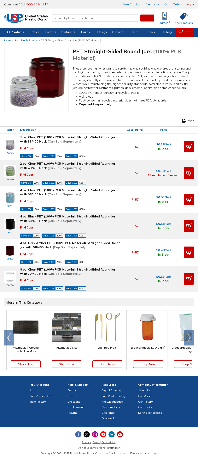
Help (70, 396)
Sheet (135, 32)
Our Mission (145, 396)
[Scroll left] (9, 337)
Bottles (34, 32)
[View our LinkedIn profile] (111, 434)
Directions (73, 401)
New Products (111, 407)
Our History (145, 401)
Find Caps (27, 148)
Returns (72, 412)
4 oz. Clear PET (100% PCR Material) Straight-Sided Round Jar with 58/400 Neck (67, 192)
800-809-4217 (37, 4)
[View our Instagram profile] (95, 434)
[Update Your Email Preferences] (120, 434)
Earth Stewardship (150, 412)
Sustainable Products (27, 40)
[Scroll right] (189, 337)
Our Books (145, 407)
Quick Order (172, 4)
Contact (72, 390)
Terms (96, 442)
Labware (118, 32)
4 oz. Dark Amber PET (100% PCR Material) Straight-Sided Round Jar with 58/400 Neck (70, 245)
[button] (189, 146)
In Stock (163, 149)
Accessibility (109, 442)
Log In (190, 4)
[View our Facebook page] (78, 434)
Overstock (108, 418)
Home (7, 40)
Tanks (151, 32)
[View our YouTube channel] (103, 434)
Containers (68, 32)
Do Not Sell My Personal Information (99, 447)
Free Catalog (113, 396)
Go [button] (147, 18)
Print (188, 121)
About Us (144, 390)
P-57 (135, 147)
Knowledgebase (112, 401)
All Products (15, 32)
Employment (75, 407)
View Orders (42, 396)
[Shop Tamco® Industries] (165, 18)
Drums (85, 32)
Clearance (152, 4)
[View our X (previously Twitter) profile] (86, 434)
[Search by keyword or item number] (96, 18)
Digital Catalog (111, 390)
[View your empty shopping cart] (184, 32)
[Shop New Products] (182, 18)
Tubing (167, 32)
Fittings (102, 32)
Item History (38, 401)
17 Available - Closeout (164, 175)
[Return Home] (27, 19)
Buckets (50, 32)
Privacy (86, 442)
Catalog (131, 4)
